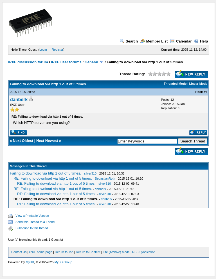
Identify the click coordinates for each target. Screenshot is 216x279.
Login (43, 49)
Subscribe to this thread (31, 228)
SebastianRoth (105, 178)
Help (201, 41)
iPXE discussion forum (28, 62)
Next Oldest (23, 141)
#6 (205, 91)
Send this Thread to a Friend (35, 222)
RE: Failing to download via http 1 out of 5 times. (53, 178)
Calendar (181, 41)
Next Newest (47, 141)
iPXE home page (40, 252)
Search (129, 41)
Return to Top (64, 252)
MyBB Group (63, 262)
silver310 (90, 173)
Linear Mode (198, 83)
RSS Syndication (144, 252)
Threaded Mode (175, 83)
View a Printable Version (32, 215)
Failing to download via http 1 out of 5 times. (45, 173)
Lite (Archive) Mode (116, 252)
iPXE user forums (66, 62)
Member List (154, 41)
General (91, 62)
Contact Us (18, 252)
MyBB (30, 262)
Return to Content (88, 252)
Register (57, 49)
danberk (19, 99)
